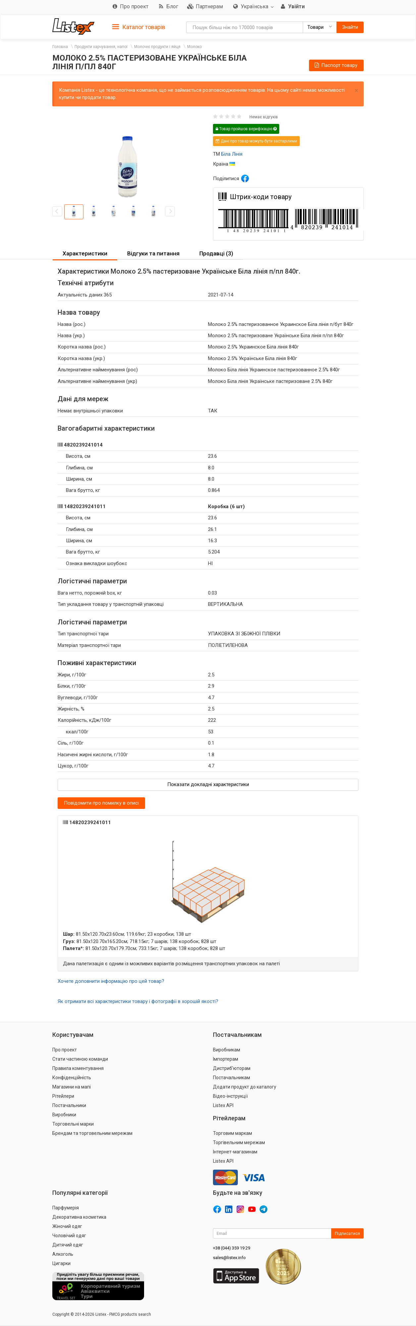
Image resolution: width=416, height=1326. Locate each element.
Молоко (194, 46)
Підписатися (347, 1233)
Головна (60, 46)
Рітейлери (63, 1096)
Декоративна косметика (79, 1217)
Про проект (64, 1049)
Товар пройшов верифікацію (246, 129)
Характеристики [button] (85, 253)
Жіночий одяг (67, 1226)
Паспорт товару (335, 65)
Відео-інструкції (230, 1096)
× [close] (356, 90)
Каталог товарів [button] (138, 27)
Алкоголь (62, 1254)
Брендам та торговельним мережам (92, 1133)
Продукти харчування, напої (101, 46)
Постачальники (69, 1105)
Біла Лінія (231, 154)
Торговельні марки (73, 1124)
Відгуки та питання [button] (153, 253)
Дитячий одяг (67, 1244)
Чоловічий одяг (69, 1235)
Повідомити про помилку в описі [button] (101, 803)
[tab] (138, 27)
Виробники (64, 1114)
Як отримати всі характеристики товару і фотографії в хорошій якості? (138, 1001)
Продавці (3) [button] (216, 253)
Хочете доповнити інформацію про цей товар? (111, 981)
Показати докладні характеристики (208, 784)
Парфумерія (65, 1207)
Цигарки (61, 1263)
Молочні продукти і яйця (157, 46)
